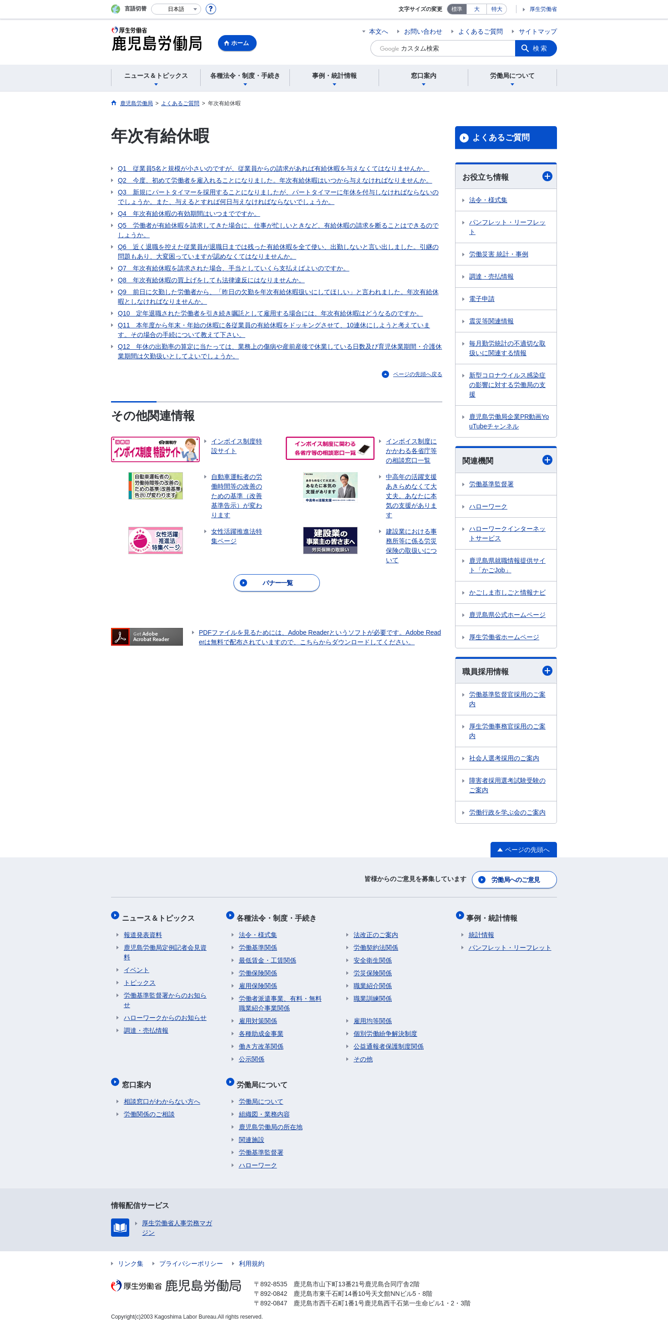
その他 (363, 1054)
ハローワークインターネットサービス (507, 534)
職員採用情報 (507, 672)
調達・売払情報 (491, 276)
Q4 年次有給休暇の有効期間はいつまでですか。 (189, 213)
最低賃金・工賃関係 (267, 955)
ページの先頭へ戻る (417, 374)
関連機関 (507, 460)
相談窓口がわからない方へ (162, 1092)
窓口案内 (138, 1077)
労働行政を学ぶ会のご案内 (507, 813)
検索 (540, 48)
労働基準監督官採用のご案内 (507, 700)
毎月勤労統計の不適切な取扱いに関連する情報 (507, 348)
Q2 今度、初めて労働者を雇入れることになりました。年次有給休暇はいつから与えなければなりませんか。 (275, 180)
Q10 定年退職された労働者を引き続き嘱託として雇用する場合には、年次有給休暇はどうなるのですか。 (270, 313)
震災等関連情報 (491, 321)
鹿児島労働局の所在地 (271, 1118)
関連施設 (251, 1131)
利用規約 (251, 1255)
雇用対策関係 (258, 1016)
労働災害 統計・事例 (498, 254)
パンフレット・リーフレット (507, 227)
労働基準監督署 (491, 485)
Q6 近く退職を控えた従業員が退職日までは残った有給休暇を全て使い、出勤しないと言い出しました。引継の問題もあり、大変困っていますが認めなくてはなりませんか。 (278, 251)
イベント (136, 965)
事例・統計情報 (494, 915)
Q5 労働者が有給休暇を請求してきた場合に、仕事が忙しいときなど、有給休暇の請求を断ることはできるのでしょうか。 (278, 230)
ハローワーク (488, 507)
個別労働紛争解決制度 (385, 1029)
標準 (456, 9)
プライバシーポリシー (191, 1255)
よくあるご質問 (480, 31)
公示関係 (251, 1054)
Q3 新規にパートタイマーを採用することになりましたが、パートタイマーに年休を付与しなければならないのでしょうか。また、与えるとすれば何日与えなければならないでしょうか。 (278, 197)
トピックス (140, 978)
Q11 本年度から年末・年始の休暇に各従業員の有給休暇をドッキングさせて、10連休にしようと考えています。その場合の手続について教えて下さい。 (274, 329)
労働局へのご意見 (516, 879)
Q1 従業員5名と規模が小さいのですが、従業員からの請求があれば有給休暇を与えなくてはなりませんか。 (273, 168)
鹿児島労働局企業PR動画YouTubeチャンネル (509, 421)
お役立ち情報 (507, 176)
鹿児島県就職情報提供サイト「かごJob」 (507, 566)
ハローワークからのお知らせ (165, 1013)
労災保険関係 (373, 968)
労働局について (264, 1077)
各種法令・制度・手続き (279, 915)
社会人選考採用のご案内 (504, 759)
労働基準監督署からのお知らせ (165, 995)
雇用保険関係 (258, 981)
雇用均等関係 (373, 1016)
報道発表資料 (143, 930)
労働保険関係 (258, 968)
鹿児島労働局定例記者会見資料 (165, 947)
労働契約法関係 (376, 943)
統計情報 (481, 930)
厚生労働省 (543, 9)
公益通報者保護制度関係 (389, 1041)
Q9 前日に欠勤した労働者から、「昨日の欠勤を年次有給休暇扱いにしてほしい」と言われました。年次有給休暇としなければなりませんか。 (278, 296)
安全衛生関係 (373, 955)
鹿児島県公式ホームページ (507, 615)
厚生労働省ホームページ (504, 638)
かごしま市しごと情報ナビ (507, 593)
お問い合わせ (423, 31)
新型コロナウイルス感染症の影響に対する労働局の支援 (507, 385)
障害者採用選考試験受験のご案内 (507, 786)
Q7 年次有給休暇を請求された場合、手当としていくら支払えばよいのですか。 (233, 268)
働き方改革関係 (261, 1041)
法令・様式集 (488, 200)
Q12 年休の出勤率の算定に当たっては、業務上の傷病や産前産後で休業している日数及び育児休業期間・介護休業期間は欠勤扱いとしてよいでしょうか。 (280, 351)
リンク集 (130, 1255)
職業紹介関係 (373, 981)
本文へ (378, 31)
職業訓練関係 (373, 994)
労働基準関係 (258, 943)
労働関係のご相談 (149, 1105)
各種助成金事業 (261, 1029)
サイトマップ (538, 31)
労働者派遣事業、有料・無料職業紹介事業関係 (280, 998)
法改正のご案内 (376, 930)
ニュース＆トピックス (160, 915)
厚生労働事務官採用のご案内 (507, 732)
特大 (496, 9)
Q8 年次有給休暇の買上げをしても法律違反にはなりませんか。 (211, 280)
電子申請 (482, 299)
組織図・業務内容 (264, 1105)
